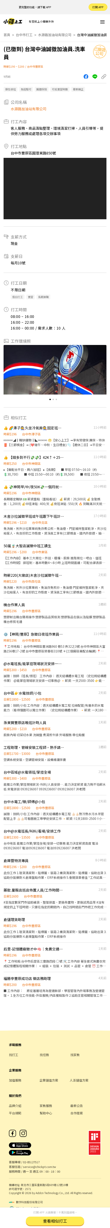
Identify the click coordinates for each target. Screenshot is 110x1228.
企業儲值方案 (48, 1080)
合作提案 (76, 1113)
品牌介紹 (15, 1105)
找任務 (44, 1055)
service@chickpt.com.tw (39, 1167)
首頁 (7, 34)
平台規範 (15, 1113)
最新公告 (76, 1105)
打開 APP (98, 7)
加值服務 (15, 1080)
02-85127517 (31, 1162)
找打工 (13, 1055)
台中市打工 (24, 34)
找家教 (75, 1055)
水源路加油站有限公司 (54, 34)
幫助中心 (46, 1113)
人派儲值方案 (79, 1080)
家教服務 (46, 1105)
